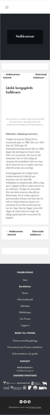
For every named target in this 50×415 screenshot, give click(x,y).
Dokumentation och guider (25, 353)
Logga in (25, 325)
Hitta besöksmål (25, 299)
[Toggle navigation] (7, 7)
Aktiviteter (25, 306)
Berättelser (25, 286)
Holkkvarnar (25, 36)
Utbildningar (25, 312)
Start (25, 280)
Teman (25, 293)
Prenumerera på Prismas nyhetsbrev (25, 347)
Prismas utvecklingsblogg (25, 340)
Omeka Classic (35, 407)
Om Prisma (25, 318)
